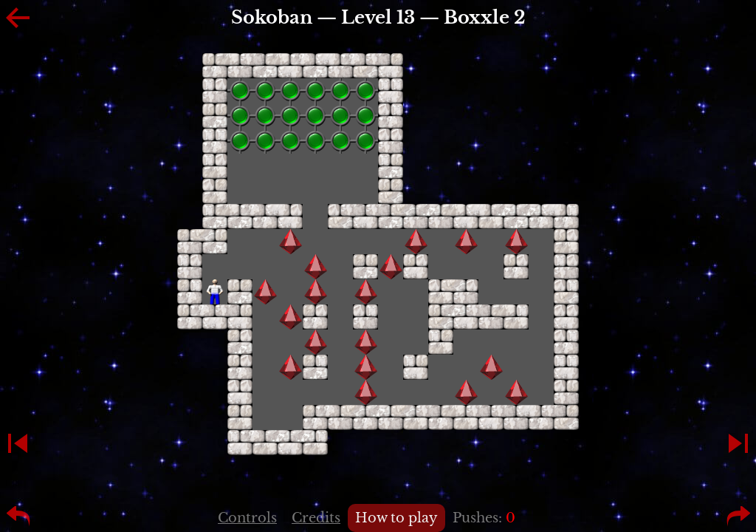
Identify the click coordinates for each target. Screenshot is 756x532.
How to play (396, 518)
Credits (316, 518)
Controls (247, 518)
